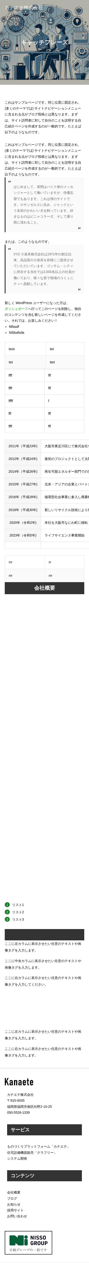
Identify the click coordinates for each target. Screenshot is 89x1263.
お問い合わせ (17, 1216)
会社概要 (13, 1192)
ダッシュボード (16, 309)
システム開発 (17, 1158)
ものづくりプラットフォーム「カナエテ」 (38, 1146)
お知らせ (13, 1204)
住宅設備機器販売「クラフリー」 (32, 1152)
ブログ (12, 1198)
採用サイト (15, 1210)
